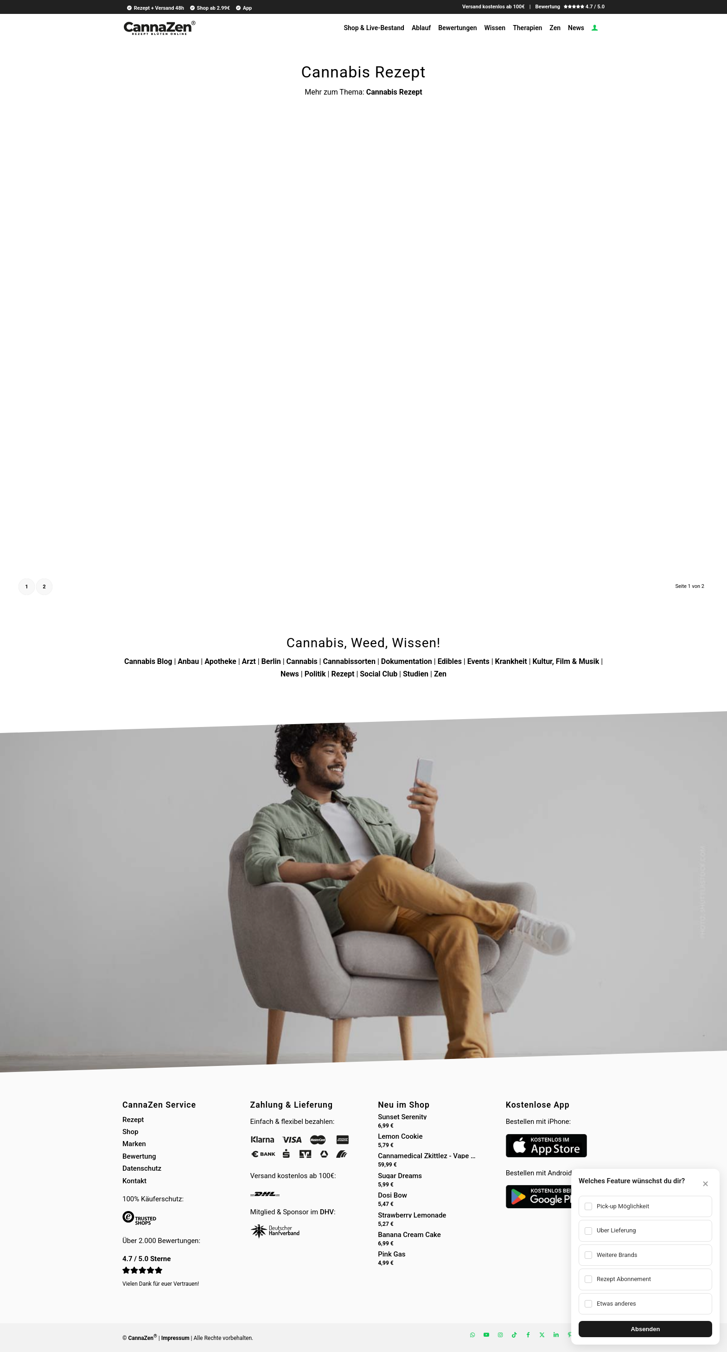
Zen (440, 674)
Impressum (175, 1338)
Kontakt (134, 1181)
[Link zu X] (542, 1335)
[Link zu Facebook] (528, 1335)
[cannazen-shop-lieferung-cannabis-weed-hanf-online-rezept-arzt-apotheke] (159, 31)
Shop (130, 1132)
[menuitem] (153, 8)
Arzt (249, 661)
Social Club (378, 674)
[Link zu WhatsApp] (472, 1335)
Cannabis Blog (148, 661)
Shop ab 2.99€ (209, 8)
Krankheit (511, 661)
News (290, 674)
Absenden (645, 1329)
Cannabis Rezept (394, 92)
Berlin (271, 661)
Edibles (450, 661)
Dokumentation (406, 661)
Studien (415, 674)
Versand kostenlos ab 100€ (493, 7)
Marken (134, 1144)
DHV (327, 1212)
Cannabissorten (349, 661)
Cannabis (302, 661)
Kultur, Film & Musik (566, 661)
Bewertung (139, 1156)
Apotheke (220, 661)
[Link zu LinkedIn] (556, 1335)
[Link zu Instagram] (500, 1335)
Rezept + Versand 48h (155, 8)
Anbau (188, 661)
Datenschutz (141, 1168)
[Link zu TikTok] (514, 1335)
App (243, 8)
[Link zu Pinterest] (570, 1335)
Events (478, 661)
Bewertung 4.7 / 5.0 (570, 7)
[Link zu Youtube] (486, 1335)
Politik (315, 674)
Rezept (342, 674)
